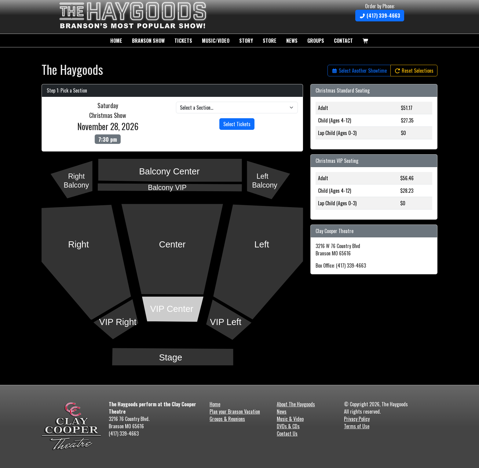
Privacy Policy (357, 418)
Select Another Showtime (359, 70)
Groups (315, 40)
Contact (343, 40)
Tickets (183, 40)
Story (246, 40)
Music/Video (215, 40)
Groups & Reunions (227, 418)
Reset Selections (413, 70)
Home (116, 40)
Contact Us (287, 433)
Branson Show (148, 40)
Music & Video (290, 418)
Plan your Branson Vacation (235, 411)
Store (269, 40)
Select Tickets (236, 124)
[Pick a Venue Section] (237, 107)
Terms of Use (356, 426)
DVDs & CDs (288, 426)
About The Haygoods (296, 404)
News (292, 40)
